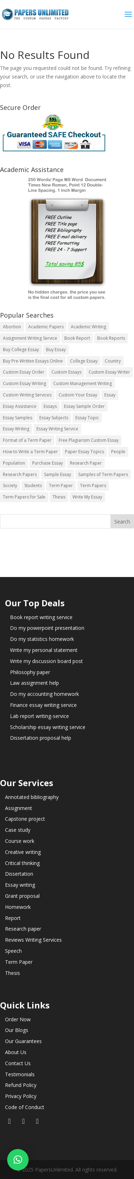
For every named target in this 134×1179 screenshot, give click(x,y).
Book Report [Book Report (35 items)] (77, 338)
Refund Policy (20, 1085)
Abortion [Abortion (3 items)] (12, 327)
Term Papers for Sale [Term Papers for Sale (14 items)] (24, 497)
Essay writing (20, 884)
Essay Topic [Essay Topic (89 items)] (87, 418)
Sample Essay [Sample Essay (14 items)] (57, 474)
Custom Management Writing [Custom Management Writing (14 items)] (82, 383)
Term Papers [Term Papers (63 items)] (93, 485)
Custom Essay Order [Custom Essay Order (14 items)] (23, 372)
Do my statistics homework (42, 639)
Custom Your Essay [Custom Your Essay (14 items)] (78, 395)
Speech (13, 950)
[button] (18, 1159)
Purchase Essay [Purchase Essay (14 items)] (47, 463)
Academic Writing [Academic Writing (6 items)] (88, 327)
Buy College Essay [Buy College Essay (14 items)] (21, 349)
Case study (17, 829)
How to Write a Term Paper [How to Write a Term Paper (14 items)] (30, 452)
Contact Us (18, 1063)
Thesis (12, 973)
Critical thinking (22, 863)
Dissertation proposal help (40, 737)
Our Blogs (16, 1030)
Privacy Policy (20, 1096)
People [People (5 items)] (118, 452)
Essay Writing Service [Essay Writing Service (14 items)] (57, 429)
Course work (19, 841)
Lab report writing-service (39, 716)
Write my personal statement (44, 650)
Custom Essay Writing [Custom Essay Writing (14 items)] (24, 383)
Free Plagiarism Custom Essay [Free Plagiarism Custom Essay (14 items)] (89, 440)
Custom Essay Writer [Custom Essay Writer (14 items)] (109, 372)
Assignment (18, 808)
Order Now (18, 1019)
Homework (18, 907)
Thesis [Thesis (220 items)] (59, 497)
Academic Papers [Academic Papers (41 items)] (46, 327)
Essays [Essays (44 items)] (50, 406)
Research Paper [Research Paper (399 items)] (86, 463)
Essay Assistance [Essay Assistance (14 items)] (19, 406)
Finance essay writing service (43, 705)
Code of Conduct (24, 1107)
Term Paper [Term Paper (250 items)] (61, 485)
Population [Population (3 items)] (14, 463)
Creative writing (23, 852)
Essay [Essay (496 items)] (109, 395)
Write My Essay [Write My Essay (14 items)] (87, 497)
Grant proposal (22, 895)
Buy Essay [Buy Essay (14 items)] (56, 349)
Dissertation (19, 873)
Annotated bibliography (32, 797)
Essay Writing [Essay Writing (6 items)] (16, 429)
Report (13, 918)
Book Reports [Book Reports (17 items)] (111, 338)
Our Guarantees (23, 1041)
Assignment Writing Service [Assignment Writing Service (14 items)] (30, 338)
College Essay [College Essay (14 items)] (84, 361)
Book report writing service (41, 617)
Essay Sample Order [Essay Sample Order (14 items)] (84, 406)
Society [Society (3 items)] (10, 485)
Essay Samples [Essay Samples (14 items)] (17, 418)
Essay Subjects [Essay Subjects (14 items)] (53, 418)
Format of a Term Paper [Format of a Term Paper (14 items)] (27, 440)
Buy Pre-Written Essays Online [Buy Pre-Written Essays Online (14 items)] (33, 361)
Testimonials (20, 1074)
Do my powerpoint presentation (47, 627)
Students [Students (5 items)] (33, 485)
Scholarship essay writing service (47, 727)
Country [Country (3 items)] (113, 361)
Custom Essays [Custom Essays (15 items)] (66, 372)
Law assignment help (34, 682)
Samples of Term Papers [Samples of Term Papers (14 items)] (103, 474)
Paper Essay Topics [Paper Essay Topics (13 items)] (84, 452)
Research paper (23, 928)
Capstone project (25, 818)
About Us (15, 1052)
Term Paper (19, 961)
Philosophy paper (30, 672)
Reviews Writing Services (33, 939)
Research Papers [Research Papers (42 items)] (20, 474)
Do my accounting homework (44, 693)
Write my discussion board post (46, 661)
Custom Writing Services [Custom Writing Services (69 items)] (27, 395)
